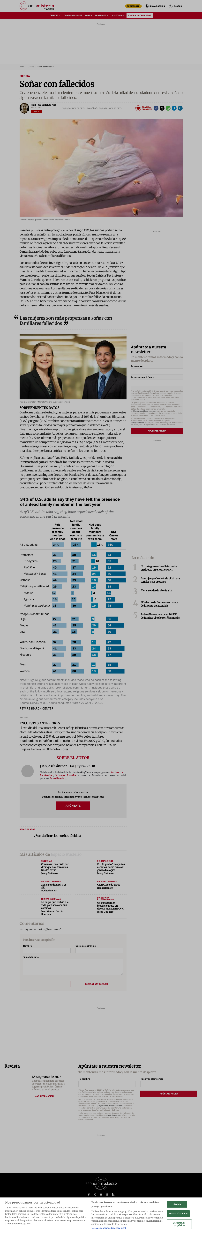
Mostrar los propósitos (179, 1224)
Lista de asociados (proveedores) (108, 1228)
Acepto (177, 1204)
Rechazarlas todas (178, 1213)
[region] (101, 1215)
